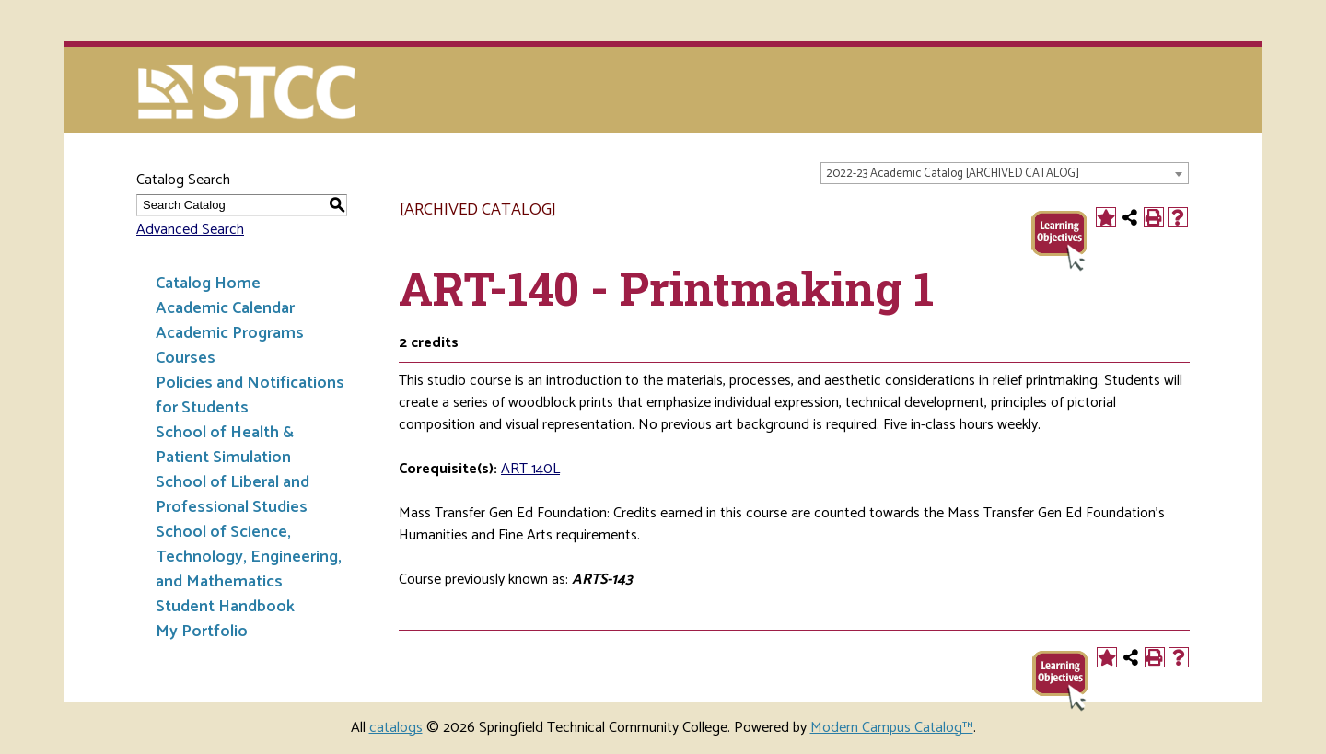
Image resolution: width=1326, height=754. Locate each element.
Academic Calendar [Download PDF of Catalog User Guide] (225, 308)
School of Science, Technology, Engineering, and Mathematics (249, 557)
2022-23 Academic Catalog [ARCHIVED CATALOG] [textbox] (952, 173)
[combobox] (1004, 173)
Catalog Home (208, 283)
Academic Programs (230, 333)
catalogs (396, 727)
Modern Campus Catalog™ (891, 727)
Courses (185, 358)
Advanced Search (190, 229)
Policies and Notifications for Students (250, 395)
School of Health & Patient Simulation (225, 445)
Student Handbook (225, 607)
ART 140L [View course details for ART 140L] (530, 469)
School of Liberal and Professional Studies (232, 495)
